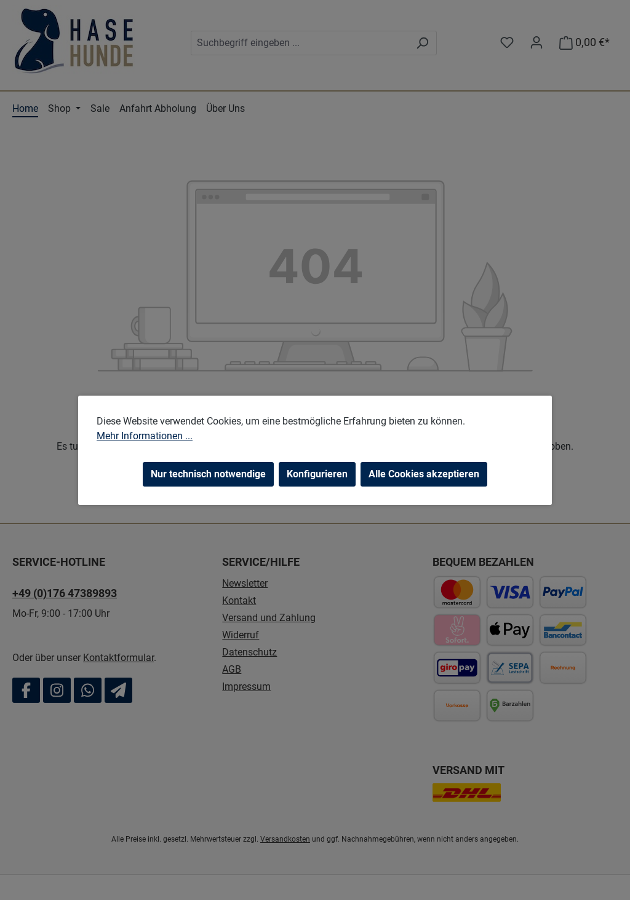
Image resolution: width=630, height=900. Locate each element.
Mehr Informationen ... (145, 436)
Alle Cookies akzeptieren (424, 474)
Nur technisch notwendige (208, 474)
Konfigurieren (317, 474)
